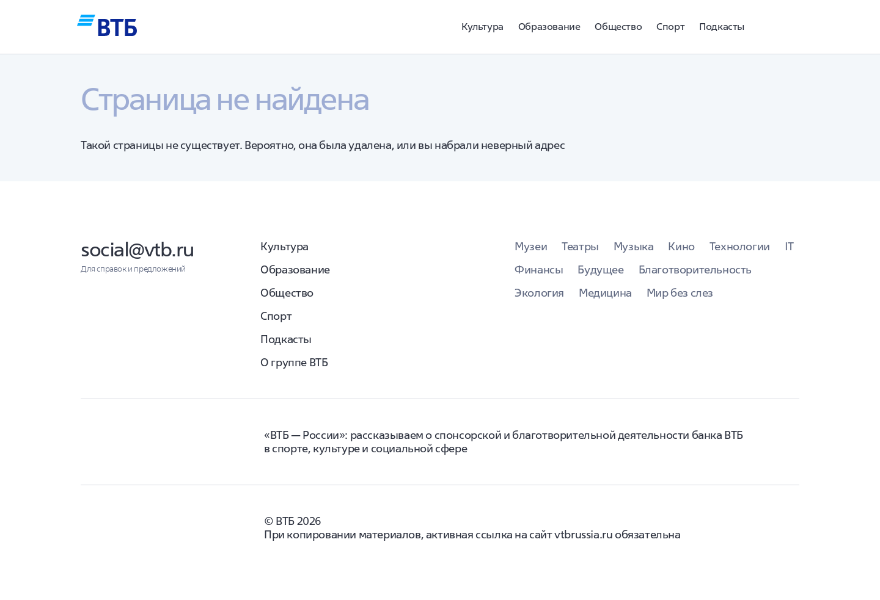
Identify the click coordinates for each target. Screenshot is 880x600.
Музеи (531, 246)
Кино (681, 246)
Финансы (539, 269)
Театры (580, 246)
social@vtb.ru (137, 249)
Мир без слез (680, 293)
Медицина (605, 293)
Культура (482, 26)
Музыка (634, 246)
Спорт (670, 26)
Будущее (600, 269)
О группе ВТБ (294, 362)
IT (789, 246)
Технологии (740, 246)
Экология (539, 293)
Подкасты (721, 26)
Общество (618, 26)
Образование (549, 26)
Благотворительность (695, 269)
